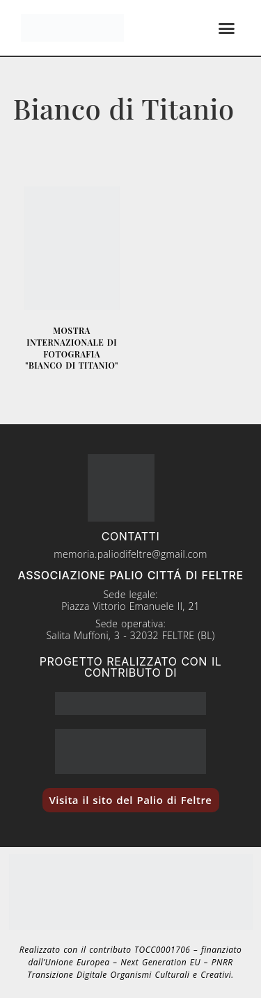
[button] (227, 28)
